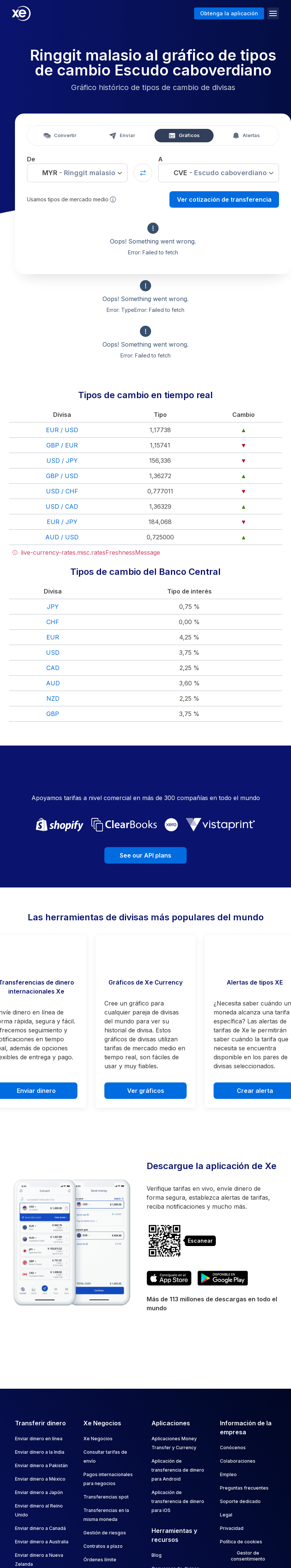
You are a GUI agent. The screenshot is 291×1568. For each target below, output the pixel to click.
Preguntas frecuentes (244, 1488)
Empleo (228, 1474)
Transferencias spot (106, 1497)
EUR (52, 637)
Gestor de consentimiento (248, 1556)
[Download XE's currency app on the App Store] (169, 1278)
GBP (52, 714)
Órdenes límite (99, 1559)
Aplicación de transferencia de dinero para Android (177, 1470)
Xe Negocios (98, 1438)
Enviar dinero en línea (38, 1438)
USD (52, 652)
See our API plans (145, 855)
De (31, 159)
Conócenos (233, 1447)
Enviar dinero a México (40, 1479)
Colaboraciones (237, 1461)
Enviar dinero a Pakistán (41, 1465)
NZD (52, 698)
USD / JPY (62, 460)
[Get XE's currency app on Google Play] (222, 1278)
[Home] (21, 13)
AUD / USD (62, 537)
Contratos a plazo (103, 1546)
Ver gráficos (145, 1090)
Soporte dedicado (240, 1501)
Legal (226, 1515)
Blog (156, 1555)
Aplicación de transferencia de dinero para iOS (177, 1501)
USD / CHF (62, 491)
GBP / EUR (62, 445)
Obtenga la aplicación (229, 13)
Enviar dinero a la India (39, 1452)
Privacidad (231, 1528)
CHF (52, 622)
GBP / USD (62, 476)
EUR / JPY (62, 522)
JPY (53, 606)
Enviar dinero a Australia (41, 1541)
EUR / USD (62, 430)
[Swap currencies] (143, 173)
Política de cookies (241, 1541)
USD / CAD (62, 506)
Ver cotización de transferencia (224, 199)
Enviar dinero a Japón (39, 1492)
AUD (53, 683)
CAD (52, 668)
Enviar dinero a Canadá (40, 1528)
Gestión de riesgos (104, 1533)
